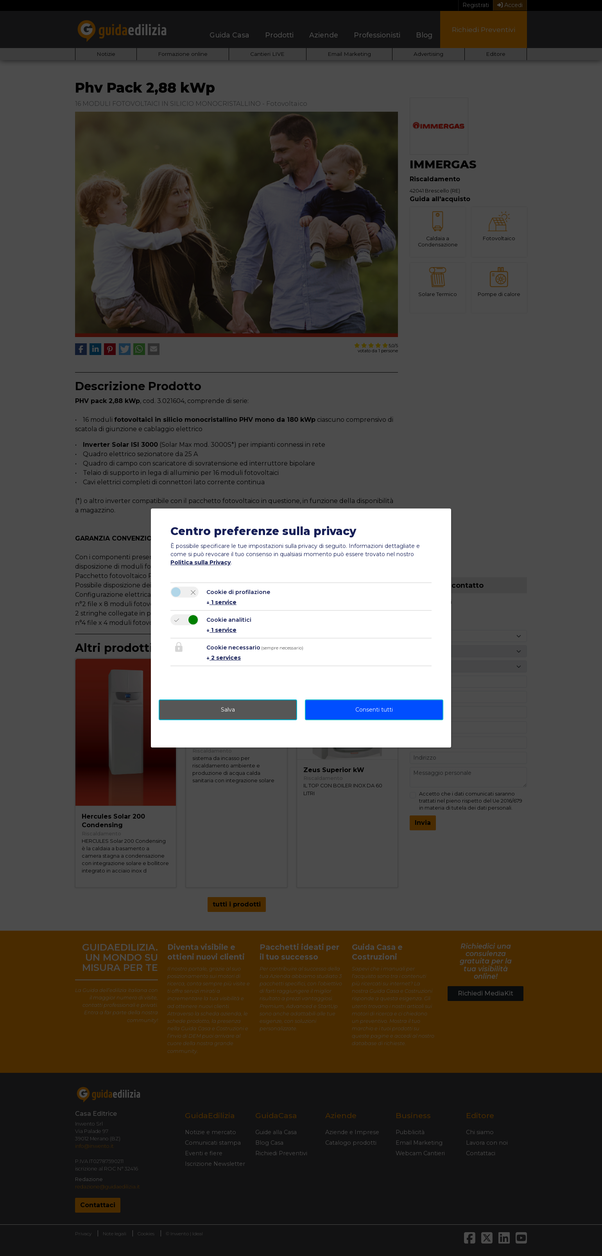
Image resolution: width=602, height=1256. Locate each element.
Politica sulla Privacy (200, 562)
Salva (228, 709)
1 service (221, 602)
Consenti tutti (374, 709)
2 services (223, 657)
